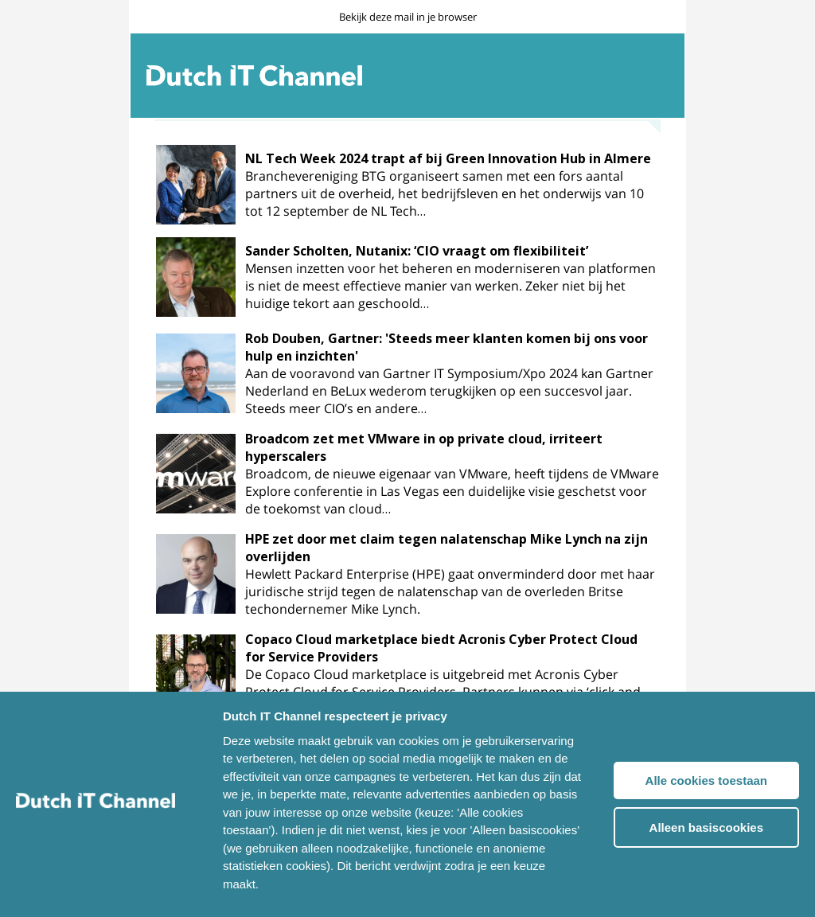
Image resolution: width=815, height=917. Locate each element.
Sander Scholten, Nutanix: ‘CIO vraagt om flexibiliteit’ (416, 250)
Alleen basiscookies (706, 827)
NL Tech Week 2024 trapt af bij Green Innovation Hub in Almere (448, 158)
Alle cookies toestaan (706, 780)
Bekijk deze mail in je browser (408, 17)
